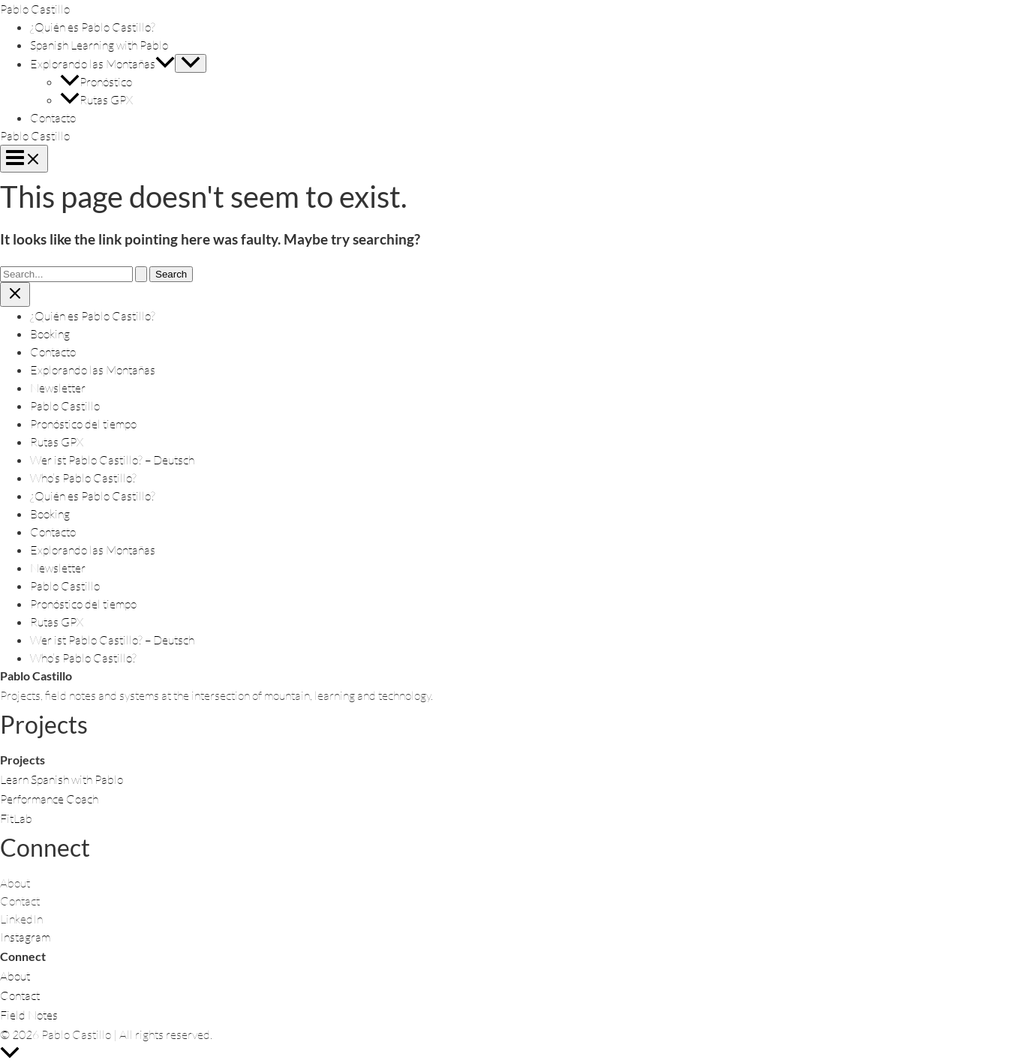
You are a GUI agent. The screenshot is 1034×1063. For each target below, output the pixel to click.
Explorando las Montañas (102, 63)
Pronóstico (96, 81)
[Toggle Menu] (190, 63)
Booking (50, 333)
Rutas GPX (96, 99)
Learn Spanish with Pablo (61, 779)
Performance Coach (49, 798)
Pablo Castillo (35, 9)
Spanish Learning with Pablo (99, 45)
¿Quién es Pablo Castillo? (92, 27)
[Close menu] (15, 294)
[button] (165, 63)
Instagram (25, 936)
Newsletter (58, 387)
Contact (20, 995)
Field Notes (29, 1014)
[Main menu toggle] (24, 159)
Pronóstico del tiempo (83, 423)
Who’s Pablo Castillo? (83, 477)
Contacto (53, 117)
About (15, 975)
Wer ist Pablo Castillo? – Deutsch (112, 459)
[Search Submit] (141, 274)
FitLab (16, 818)
